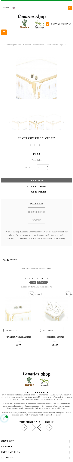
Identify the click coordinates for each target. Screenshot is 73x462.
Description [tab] (36, 204)
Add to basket (36, 180)
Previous (9, 122)
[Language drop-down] (13, 8)
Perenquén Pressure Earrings (18, 337)
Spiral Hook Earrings (54, 337)
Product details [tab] (36, 212)
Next (63, 122)
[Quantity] (41, 167)
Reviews (36, 220)
